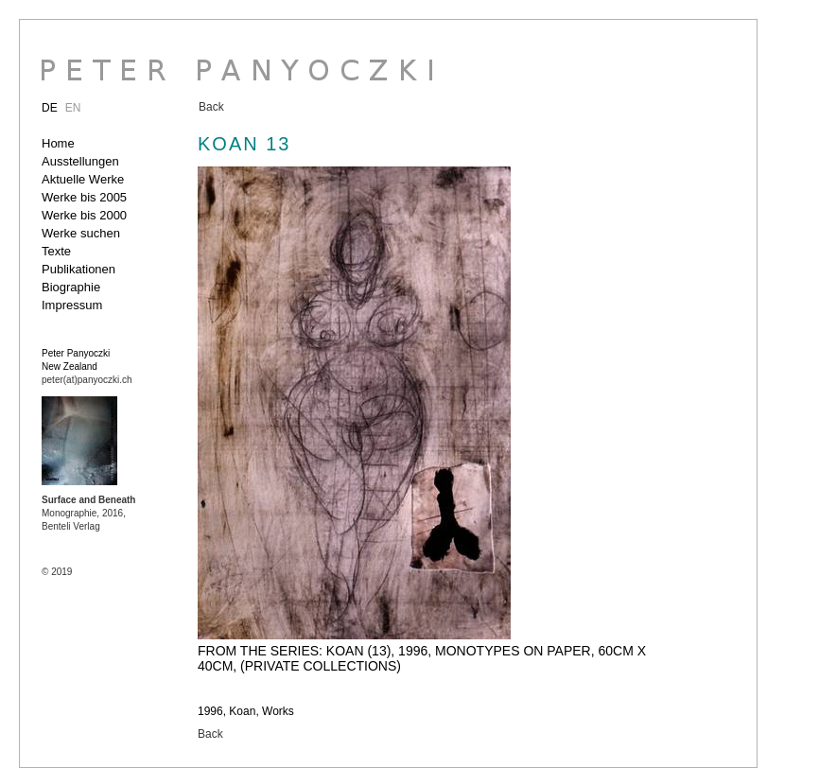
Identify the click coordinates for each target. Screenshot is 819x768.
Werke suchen (81, 233)
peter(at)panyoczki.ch (87, 380)
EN (73, 107)
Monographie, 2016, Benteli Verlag (88, 513)
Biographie (71, 287)
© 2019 (57, 572)
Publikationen (78, 269)
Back (211, 106)
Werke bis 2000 (84, 215)
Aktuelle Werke (83, 179)
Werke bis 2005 (84, 197)
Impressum (72, 305)
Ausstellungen (80, 161)
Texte (56, 251)
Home (58, 143)
